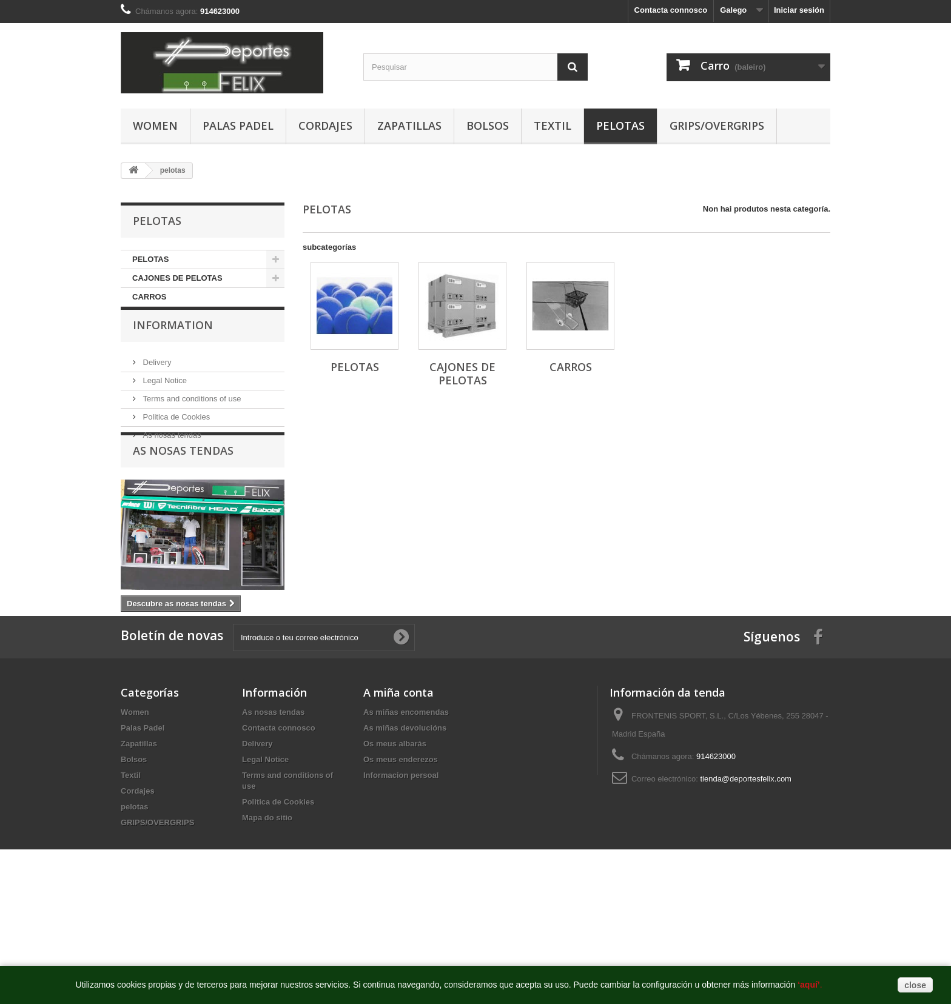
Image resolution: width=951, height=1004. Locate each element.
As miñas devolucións (404, 816)
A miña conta (398, 781)
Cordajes (325, 125)
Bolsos (487, 125)
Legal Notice (164, 393)
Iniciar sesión (799, 10)
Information (173, 343)
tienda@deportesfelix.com (745, 867)
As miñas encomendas (406, 800)
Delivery (156, 375)
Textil (552, 125)
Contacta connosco (671, 10)
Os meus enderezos (400, 847)
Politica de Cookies (175, 430)
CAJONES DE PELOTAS (177, 278)
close (915, 985)
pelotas (620, 125)
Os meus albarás (394, 832)
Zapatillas (409, 125)
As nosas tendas (171, 448)
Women (155, 125)
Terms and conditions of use (191, 412)
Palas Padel (238, 125)
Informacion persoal (401, 863)
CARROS (149, 296)
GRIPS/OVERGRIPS (717, 125)
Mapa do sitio (267, 906)
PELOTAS (150, 259)
